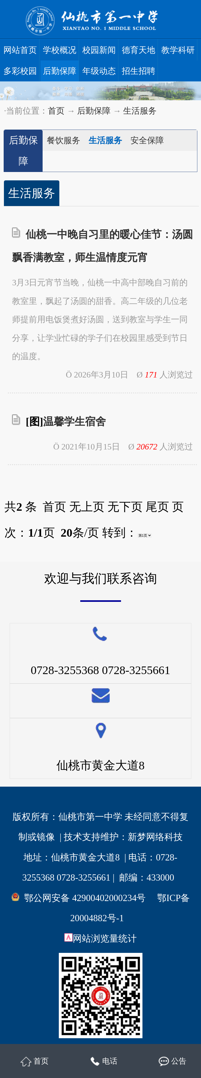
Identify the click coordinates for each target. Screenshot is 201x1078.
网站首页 (20, 50)
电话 (103, 1061)
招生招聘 (138, 71)
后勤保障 (59, 71)
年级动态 (99, 71)
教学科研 (178, 50)
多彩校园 (20, 71)
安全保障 (147, 140)
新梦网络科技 (155, 837)
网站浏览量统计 (105, 938)
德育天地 (138, 50)
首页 (56, 110)
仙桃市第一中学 (90, 817)
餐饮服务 (63, 140)
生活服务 (140, 110)
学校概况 (59, 50)
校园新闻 (99, 50)
